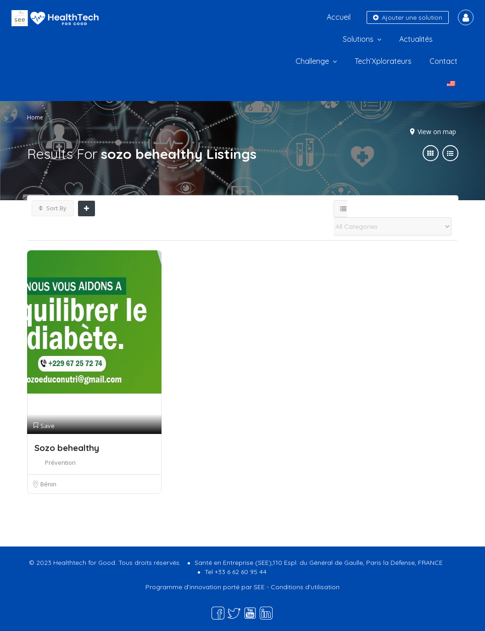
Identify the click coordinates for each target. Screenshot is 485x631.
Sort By (53, 208)
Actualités (416, 39)
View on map (437, 131)
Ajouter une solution (407, 17)
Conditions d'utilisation (305, 587)
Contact (443, 61)
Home (35, 117)
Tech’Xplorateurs (383, 61)
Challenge (312, 61)
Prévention (60, 462)
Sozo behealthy (66, 447)
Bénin (48, 484)
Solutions (358, 39)
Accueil (339, 17)
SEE (259, 587)
